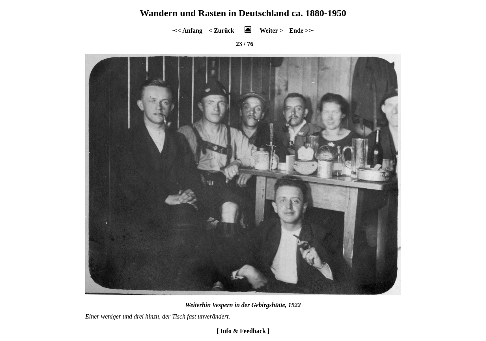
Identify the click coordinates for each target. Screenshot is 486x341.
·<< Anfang (187, 30)
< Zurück (221, 30)
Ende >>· (301, 30)
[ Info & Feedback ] (243, 331)
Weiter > (271, 30)
